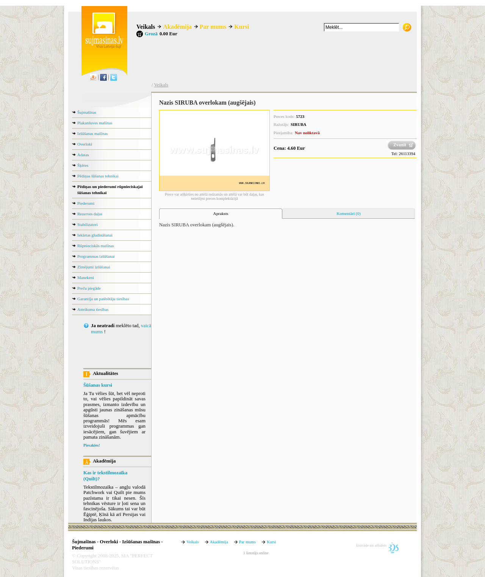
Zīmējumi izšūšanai (93, 267)
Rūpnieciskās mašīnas (95, 245)
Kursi (241, 27)
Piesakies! (91, 445)
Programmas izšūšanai (96, 256)
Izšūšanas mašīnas (92, 133)
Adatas (83, 154)
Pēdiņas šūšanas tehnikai (98, 176)
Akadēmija (177, 27)
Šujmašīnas (86, 112)
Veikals (145, 27)
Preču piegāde (89, 288)
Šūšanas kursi (97, 385)
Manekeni (85, 277)
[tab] (220, 214)
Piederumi (85, 203)
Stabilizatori (87, 224)
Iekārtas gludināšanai (95, 235)
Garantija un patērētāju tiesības (103, 298)
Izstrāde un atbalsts (371, 545)
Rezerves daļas (89, 214)
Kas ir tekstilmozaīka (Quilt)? (105, 475)
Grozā (151, 33)
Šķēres (82, 165)
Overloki (84, 144)
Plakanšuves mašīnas (95, 123)
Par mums (213, 27)
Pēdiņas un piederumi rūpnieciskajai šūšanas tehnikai (110, 189)
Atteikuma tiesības (92, 309)
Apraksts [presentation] (220, 213)
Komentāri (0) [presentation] (348, 213)
